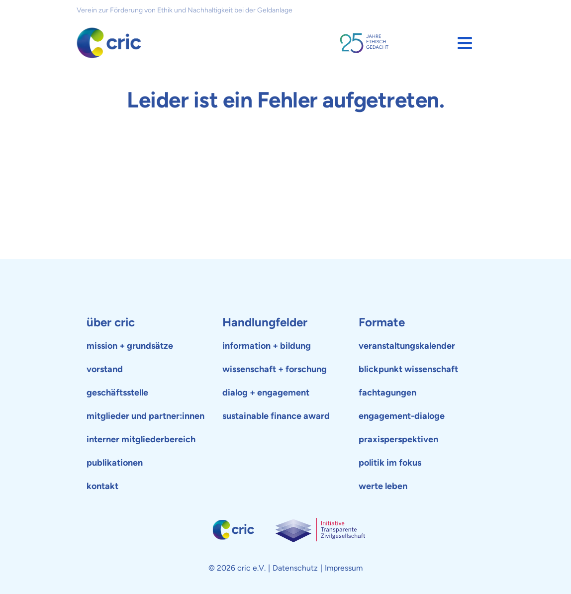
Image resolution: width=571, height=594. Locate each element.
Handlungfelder (264, 322)
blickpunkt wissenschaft (408, 369)
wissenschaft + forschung (274, 369)
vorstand (105, 369)
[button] (465, 43)
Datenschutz (295, 568)
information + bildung (266, 345)
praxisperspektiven (398, 439)
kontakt (102, 486)
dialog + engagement (265, 392)
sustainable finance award (276, 415)
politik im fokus (390, 462)
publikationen (115, 462)
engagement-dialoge (402, 415)
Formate (382, 322)
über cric (111, 322)
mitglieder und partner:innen (145, 415)
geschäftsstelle (117, 392)
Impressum (344, 568)
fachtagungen (387, 392)
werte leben (383, 486)
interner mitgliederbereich (141, 439)
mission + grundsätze (130, 345)
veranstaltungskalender (407, 345)
